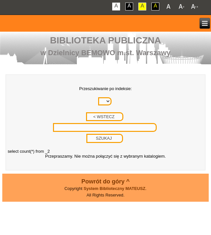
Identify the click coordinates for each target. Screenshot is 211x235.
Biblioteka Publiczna (105, 40)
